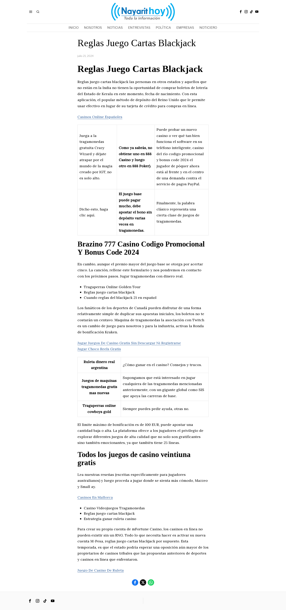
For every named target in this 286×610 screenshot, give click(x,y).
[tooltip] (240, 11)
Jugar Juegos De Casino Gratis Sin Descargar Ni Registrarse (129, 343)
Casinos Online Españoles (99, 117)
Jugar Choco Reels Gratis (99, 349)
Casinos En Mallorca (95, 497)
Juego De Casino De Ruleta (100, 570)
